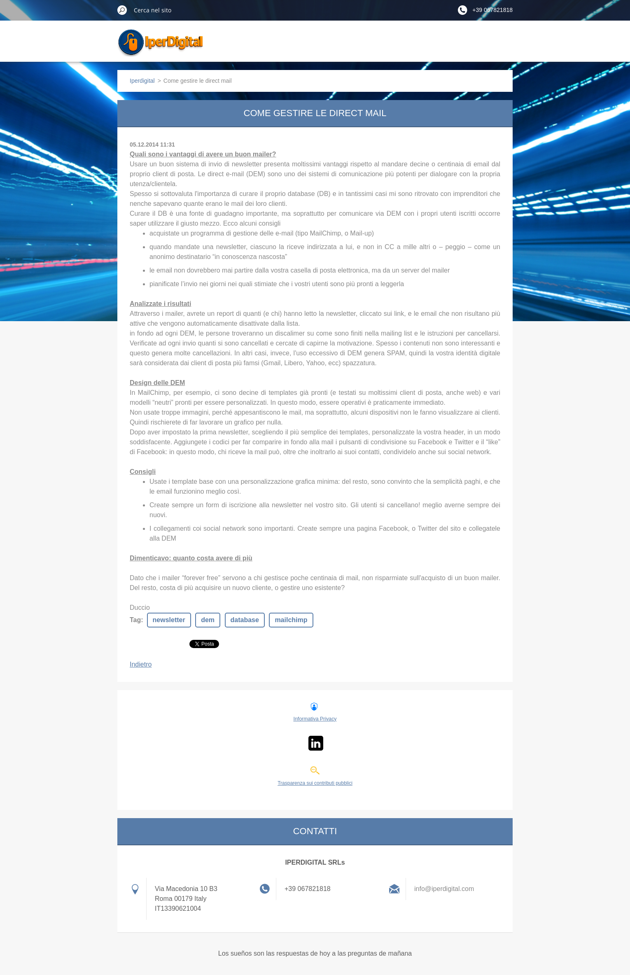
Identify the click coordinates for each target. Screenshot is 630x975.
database (245, 619)
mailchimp (291, 619)
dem (208, 619)
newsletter (169, 619)
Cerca (122, 9)
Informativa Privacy (314, 719)
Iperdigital (142, 80)
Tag (135, 619)
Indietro (141, 664)
